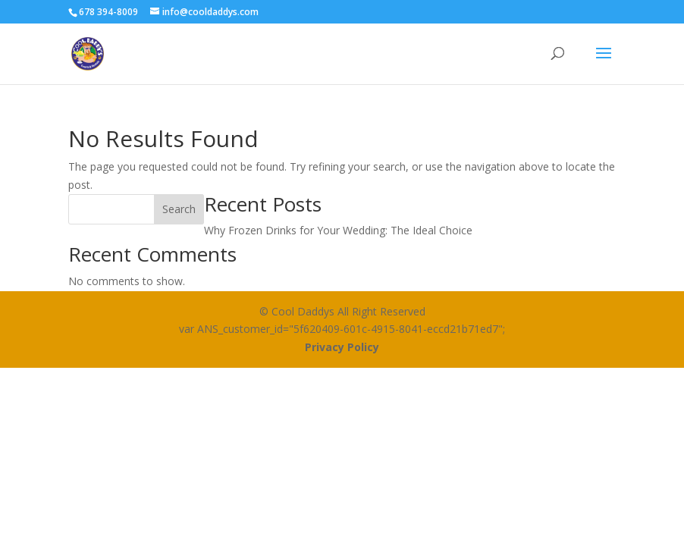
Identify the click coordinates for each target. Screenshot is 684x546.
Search (179, 209)
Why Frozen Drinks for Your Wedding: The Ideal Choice (338, 230)
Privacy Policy (342, 347)
